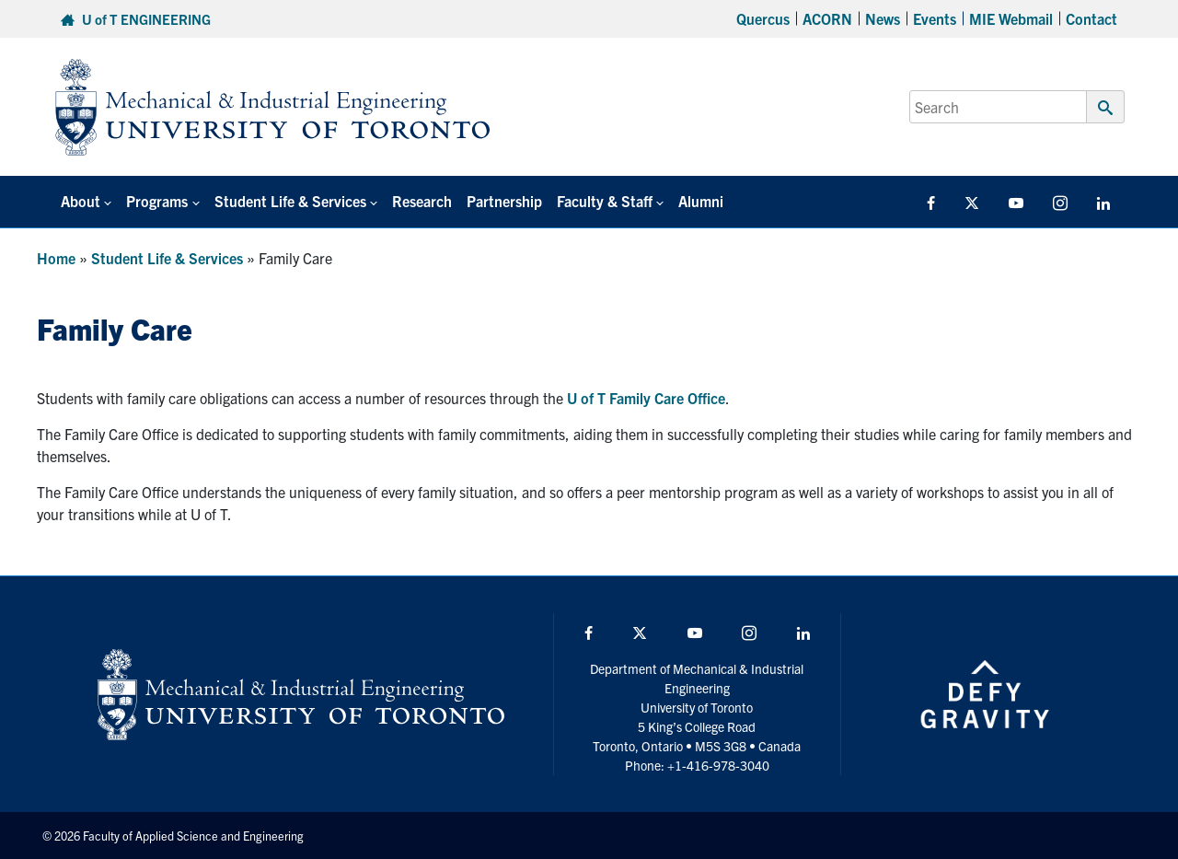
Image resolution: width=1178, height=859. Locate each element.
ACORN (827, 18)
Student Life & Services (167, 258)
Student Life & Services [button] (290, 201)
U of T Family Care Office (646, 398)
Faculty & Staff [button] (605, 201)
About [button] (80, 201)
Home (56, 258)
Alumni (700, 201)
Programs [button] (157, 201)
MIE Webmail (1011, 18)
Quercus (763, 18)
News (882, 18)
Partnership (504, 201)
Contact (1091, 18)
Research (422, 201)
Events (934, 18)
